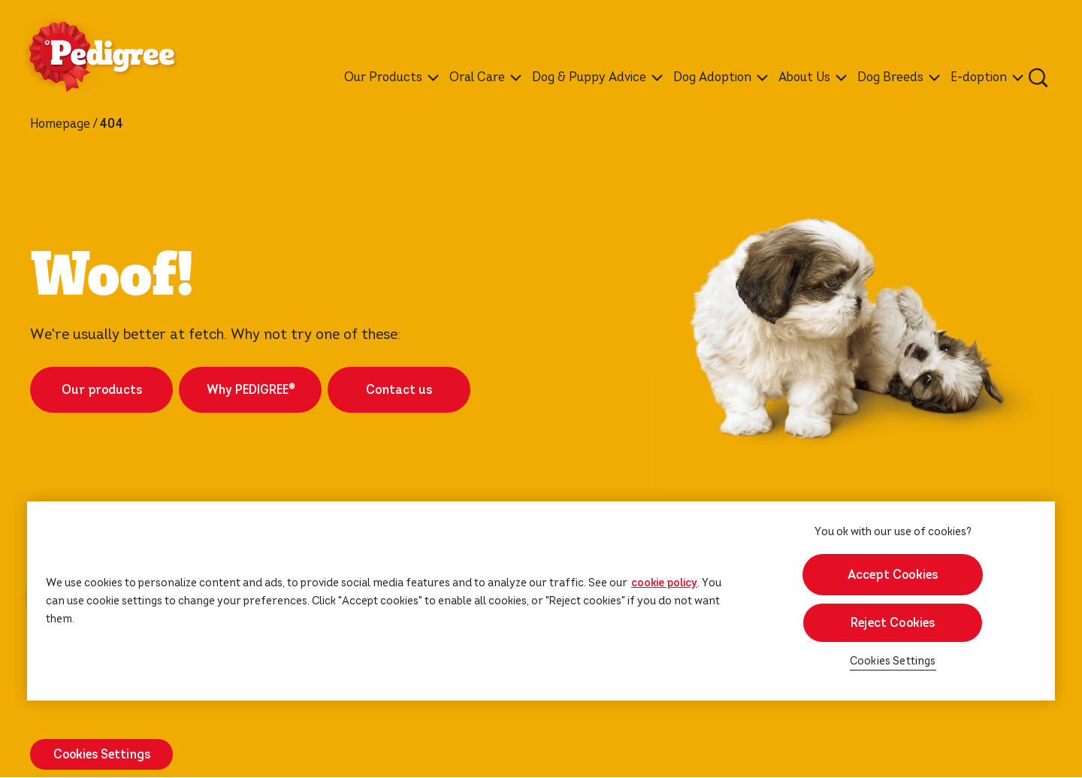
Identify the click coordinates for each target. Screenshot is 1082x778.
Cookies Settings (101, 754)
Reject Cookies (893, 622)
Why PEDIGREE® (251, 389)
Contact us (399, 389)
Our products (102, 389)
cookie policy (664, 582)
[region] (541, 601)
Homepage (60, 124)
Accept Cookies (893, 574)
